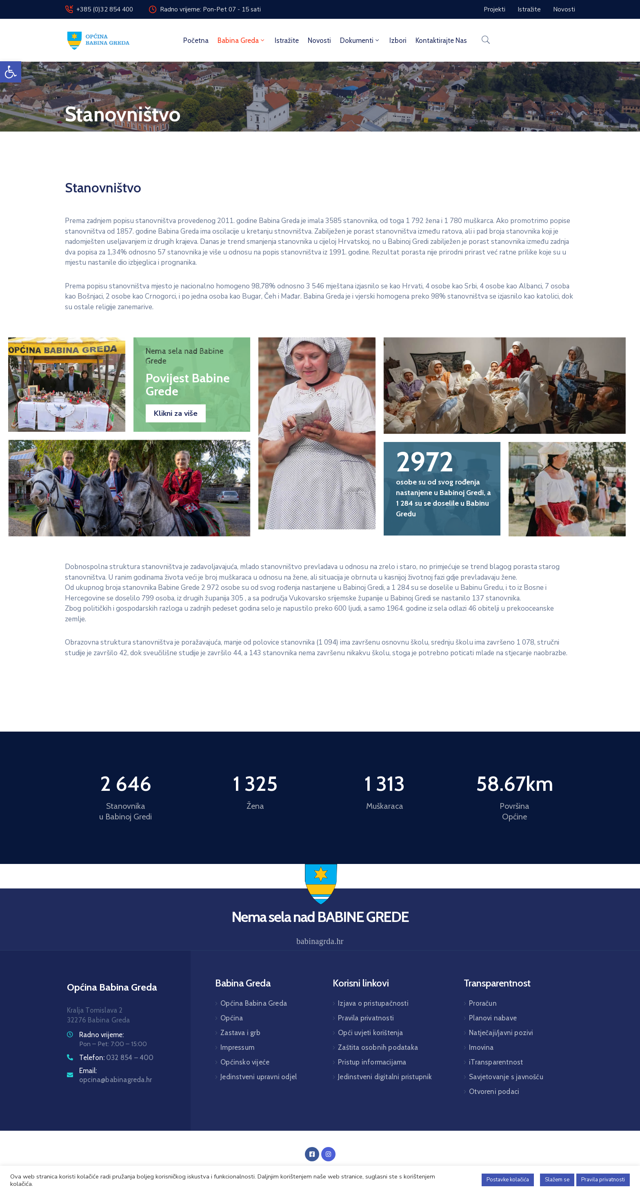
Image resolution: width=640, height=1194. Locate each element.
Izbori (398, 40)
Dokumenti (360, 40)
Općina (231, 1018)
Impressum (237, 1047)
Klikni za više (176, 413)
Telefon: (116, 1057)
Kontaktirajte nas (441, 40)
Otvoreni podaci (494, 1091)
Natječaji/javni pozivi (501, 1033)
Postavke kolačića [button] (508, 1179)
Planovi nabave (493, 1018)
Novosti (319, 40)
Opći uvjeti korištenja (370, 1033)
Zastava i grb (240, 1033)
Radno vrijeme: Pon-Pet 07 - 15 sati (210, 9)
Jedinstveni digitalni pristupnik (385, 1077)
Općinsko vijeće (244, 1062)
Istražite (287, 40)
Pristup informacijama (372, 1062)
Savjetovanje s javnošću (506, 1077)
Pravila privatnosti (366, 1018)
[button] (10, 72)
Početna (196, 40)
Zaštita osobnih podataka (378, 1047)
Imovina (481, 1047)
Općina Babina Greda (253, 1003)
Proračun (483, 1003)
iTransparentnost (496, 1062)
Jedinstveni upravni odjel (258, 1077)
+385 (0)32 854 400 (104, 9)
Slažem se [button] (557, 1179)
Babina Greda (242, 40)
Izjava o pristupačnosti (373, 1003)
